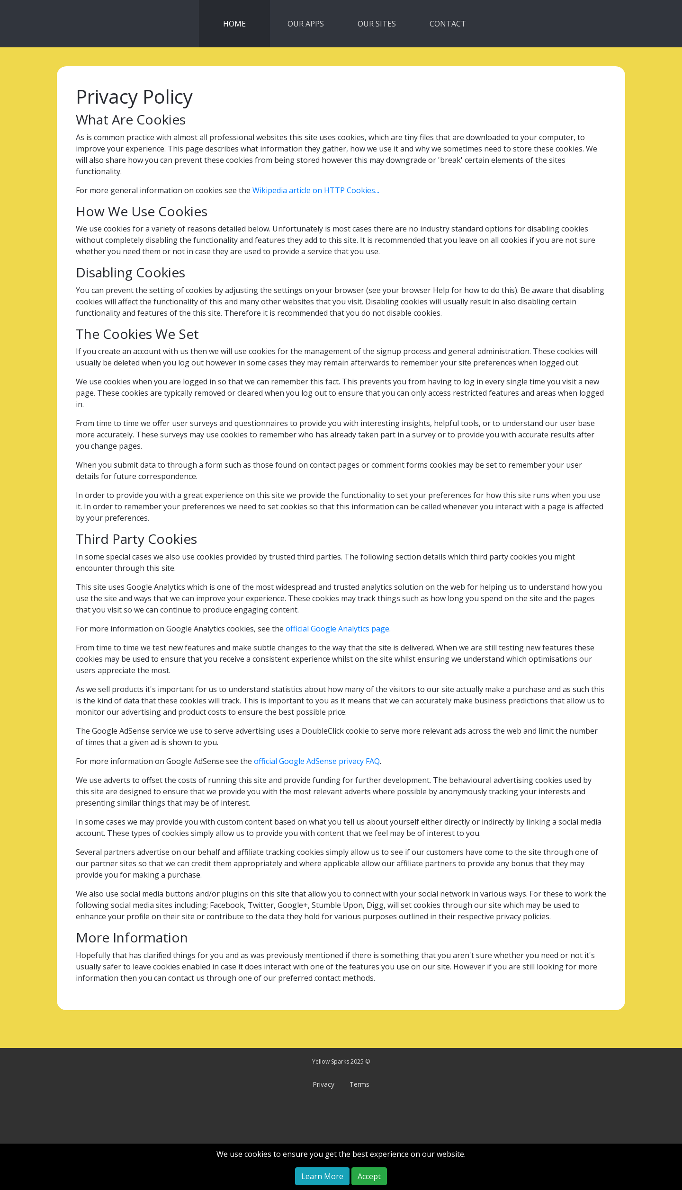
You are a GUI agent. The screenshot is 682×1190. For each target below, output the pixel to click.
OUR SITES (377, 23)
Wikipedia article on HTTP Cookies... (315, 190)
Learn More (322, 1176)
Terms (359, 1084)
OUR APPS (305, 23)
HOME (234, 23)
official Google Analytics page (337, 628)
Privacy (323, 1084)
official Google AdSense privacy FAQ (317, 761)
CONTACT (448, 23)
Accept (369, 1176)
